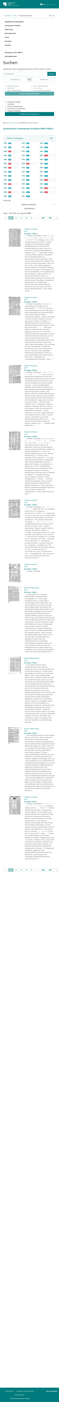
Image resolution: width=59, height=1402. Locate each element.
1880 (23, 184)
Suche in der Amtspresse (29, 114)
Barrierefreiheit (19, 1395)
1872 (23, 151)
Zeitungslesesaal (11, 56)
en (53, 16)
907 (50, 218)
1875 (23, 163)
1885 (41, 147)
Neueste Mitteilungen (15, 106)
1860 (5, 159)
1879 (23, 180)
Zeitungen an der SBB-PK (14, 52)
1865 (5, 180)
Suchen (52, 74)
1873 (23, 155)
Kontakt (8, 45)
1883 (23, 196)
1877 (23, 172)
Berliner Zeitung (13, 86)
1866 (5, 184)
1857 (5, 147)
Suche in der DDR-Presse (29, 93)
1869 (5, 196)
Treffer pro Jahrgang (15, 138)
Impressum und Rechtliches (25, 1391)
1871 (23, 147)
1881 (23, 188)
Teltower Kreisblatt (14, 111)
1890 (41, 168)
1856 (5, 143)
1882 (23, 192)
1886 (41, 151)
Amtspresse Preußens (13, 26)
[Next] (56, 218)
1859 (5, 155)
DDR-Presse (9, 29)
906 (43, 218)
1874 (23, 159)
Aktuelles (8, 41)
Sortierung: (7, 201)
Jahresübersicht (10, 33)
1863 (5, 172)
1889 (41, 163)
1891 (41, 172)
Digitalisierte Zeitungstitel (14, 22)
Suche (15, 16)
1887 (41, 155)
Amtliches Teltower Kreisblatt (14, 103)
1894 (41, 184)
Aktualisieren (29, 208)
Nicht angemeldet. (51, 1391)
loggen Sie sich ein (11, 123)
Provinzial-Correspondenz (16, 109)
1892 (41, 176)
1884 (41, 143)
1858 (5, 151)
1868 (5, 192)
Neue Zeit (10, 88)
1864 (5, 176)
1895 (41, 188)
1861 (5, 163)
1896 (41, 192)
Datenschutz (9, 1391)
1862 (5, 168)
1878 (23, 176)
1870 (23, 143)
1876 (23, 168)
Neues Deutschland (14, 90)
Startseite (8, 16)
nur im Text (38, 88)
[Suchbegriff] (25, 74)
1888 (41, 159)
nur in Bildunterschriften (42, 90)
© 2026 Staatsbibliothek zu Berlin (19, 1398)
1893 (41, 180)
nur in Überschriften (41, 86)
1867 (5, 188)
